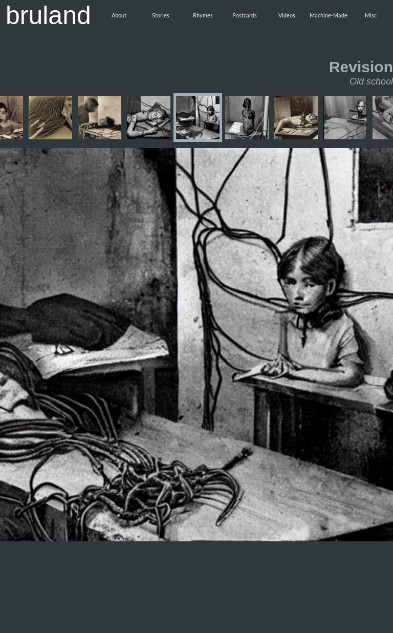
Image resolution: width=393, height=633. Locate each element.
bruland (48, 15)
